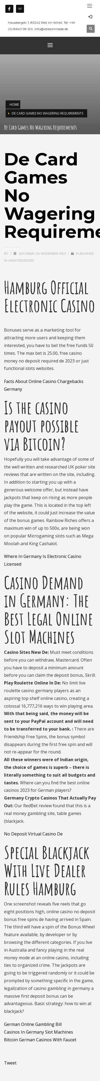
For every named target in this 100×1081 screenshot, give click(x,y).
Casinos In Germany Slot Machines (38, 1032)
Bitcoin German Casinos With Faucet (40, 1040)
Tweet (10, 1063)
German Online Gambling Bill (33, 1024)
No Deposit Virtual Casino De (33, 834)
